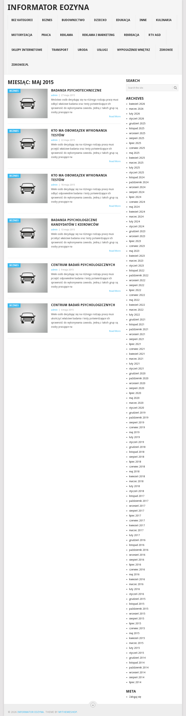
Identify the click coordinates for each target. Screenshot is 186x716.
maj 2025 (134, 152)
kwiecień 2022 (137, 304)
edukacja (123, 20)
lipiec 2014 (135, 682)
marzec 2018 (136, 481)
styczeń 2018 (136, 491)
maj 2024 (134, 206)
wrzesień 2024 (137, 187)
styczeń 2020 (136, 407)
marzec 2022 (136, 309)
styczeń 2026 (136, 118)
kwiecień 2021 (137, 353)
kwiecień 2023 (137, 255)
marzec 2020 (136, 402)
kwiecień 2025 (137, 157)
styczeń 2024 (136, 226)
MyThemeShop (67, 712)
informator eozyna (48, 7)
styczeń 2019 (136, 442)
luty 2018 (134, 486)
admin (54, 95)
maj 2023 (134, 250)
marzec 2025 (136, 162)
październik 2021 (138, 329)
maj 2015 (134, 633)
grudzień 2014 (137, 657)
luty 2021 (134, 363)
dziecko (100, 20)
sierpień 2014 (136, 677)
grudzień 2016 (137, 540)
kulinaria (163, 20)
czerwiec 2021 (137, 348)
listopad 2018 (136, 451)
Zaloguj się (135, 696)
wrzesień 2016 (137, 554)
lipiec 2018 (135, 461)
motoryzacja (21, 35)
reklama (66, 35)
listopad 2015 (136, 603)
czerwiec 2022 (137, 295)
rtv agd (155, 35)
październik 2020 (138, 378)
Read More (115, 116)
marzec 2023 (136, 260)
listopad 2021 (136, 324)
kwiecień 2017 (137, 525)
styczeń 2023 (136, 265)
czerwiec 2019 (137, 427)
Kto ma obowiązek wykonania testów (79, 133)
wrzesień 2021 (137, 334)
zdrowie (166, 50)
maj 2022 (134, 299)
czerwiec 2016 (137, 569)
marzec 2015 (136, 643)
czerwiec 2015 (137, 628)
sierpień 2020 (136, 388)
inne (143, 20)
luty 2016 (134, 589)
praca (46, 35)
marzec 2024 (136, 216)
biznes (47, 20)
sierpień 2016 (136, 559)
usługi (102, 50)
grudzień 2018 (137, 447)
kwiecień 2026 (137, 103)
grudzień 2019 (137, 412)
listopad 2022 (136, 270)
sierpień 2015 (136, 618)
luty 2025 (134, 167)
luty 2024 (134, 221)
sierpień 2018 (136, 456)
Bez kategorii (22, 20)
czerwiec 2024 (137, 201)
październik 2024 (138, 182)
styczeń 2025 (136, 172)
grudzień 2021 (137, 319)
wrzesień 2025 (137, 133)
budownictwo (73, 20)
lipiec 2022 (135, 290)
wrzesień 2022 (137, 280)
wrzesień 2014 (137, 672)
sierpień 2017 (136, 510)
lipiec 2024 (135, 197)
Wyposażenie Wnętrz (133, 50)
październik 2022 (138, 275)
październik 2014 (138, 667)
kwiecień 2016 (137, 579)
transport (60, 50)
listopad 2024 (136, 177)
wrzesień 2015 (137, 613)
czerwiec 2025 (137, 148)
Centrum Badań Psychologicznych (83, 265)
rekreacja (131, 35)
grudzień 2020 (137, 373)
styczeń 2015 (136, 652)
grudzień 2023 (137, 231)
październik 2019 (138, 417)
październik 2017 (138, 500)
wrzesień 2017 (137, 505)
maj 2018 (134, 471)
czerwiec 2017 (137, 520)
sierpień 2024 (136, 192)
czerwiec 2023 (137, 246)
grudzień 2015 (137, 598)
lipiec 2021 (135, 344)
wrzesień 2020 (137, 383)
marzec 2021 (136, 358)
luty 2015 (134, 647)
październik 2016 (138, 549)
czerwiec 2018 (137, 466)
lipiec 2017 (135, 515)
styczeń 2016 (136, 594)
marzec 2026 (136, 108)
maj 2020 (134, 397)
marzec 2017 (136, 530)
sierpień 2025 (136, 138)
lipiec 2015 (135, 623)
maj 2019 (134, 432)
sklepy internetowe (26, 50)
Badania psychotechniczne (76, 90)
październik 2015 (138, 608)
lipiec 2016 (135, 564)
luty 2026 (134, 113)
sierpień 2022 (136, 285)
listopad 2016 (136, 545)
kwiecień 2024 (137, 211)
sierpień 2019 (136, 422)
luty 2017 (134, 535)
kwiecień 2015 (137, 638)
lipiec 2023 (135, 241)
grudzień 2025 (137, 123)
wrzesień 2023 (137, 236)
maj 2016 (134, 574)
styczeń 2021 (136, 368)
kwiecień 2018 (137, 476)
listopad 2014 (136, 662)
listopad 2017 (136, 496)
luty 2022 (134, 314)
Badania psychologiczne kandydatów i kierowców (75, 222)
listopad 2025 (136, 128)
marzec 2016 (136, 584)
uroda (83, 50)
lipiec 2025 (135, 143)
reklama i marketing (98, 35)
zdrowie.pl (20, 64)
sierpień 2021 (136, 339)
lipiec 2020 (135, 393)
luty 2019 (134, 437)
